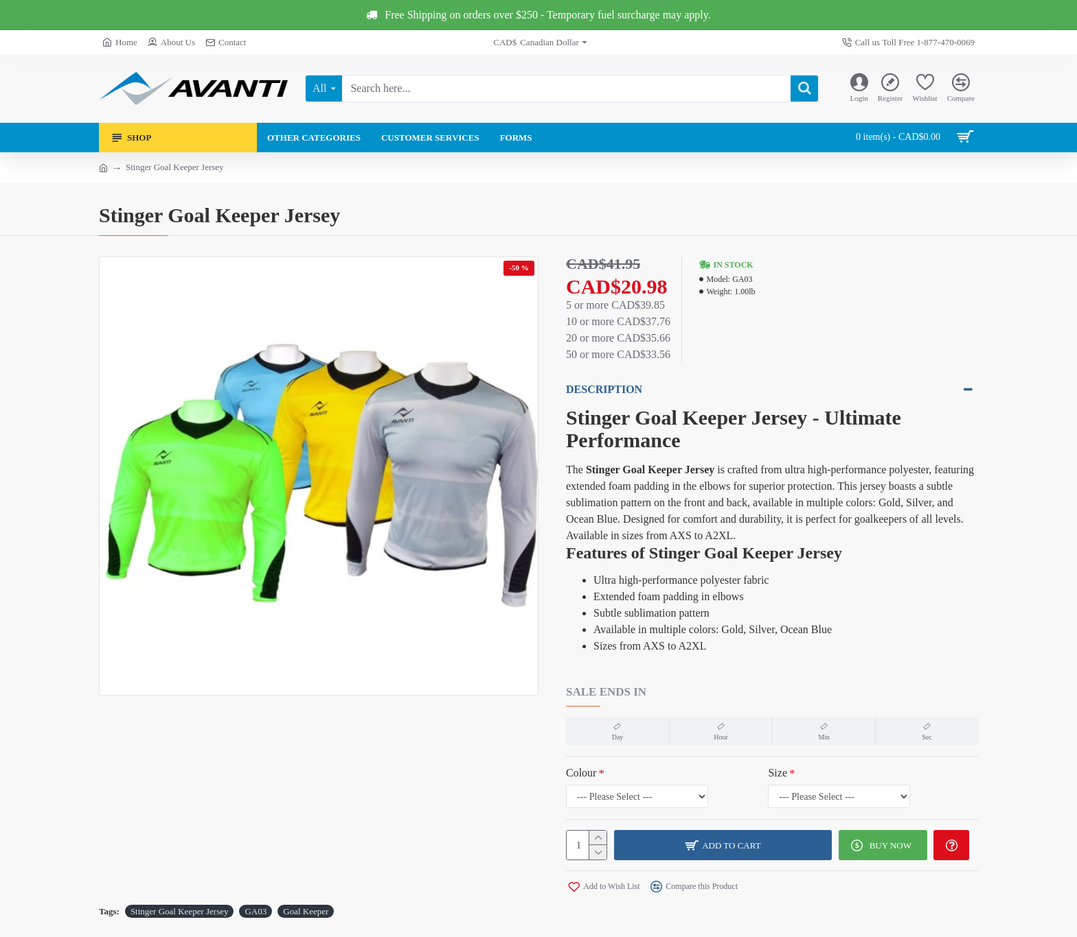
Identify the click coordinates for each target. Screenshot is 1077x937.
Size (765, 773)
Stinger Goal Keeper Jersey (180, 911)
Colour (581, 773)
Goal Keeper (305, 911)
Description (604, 389)
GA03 (256, 911)
